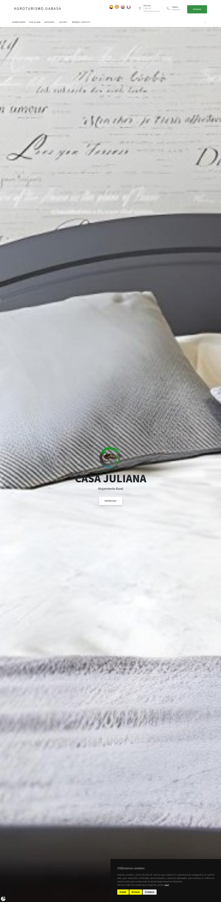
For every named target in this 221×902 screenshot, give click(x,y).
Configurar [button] (149, 892)
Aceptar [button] (123, 892)
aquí (167, 884)
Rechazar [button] (136, 892)
